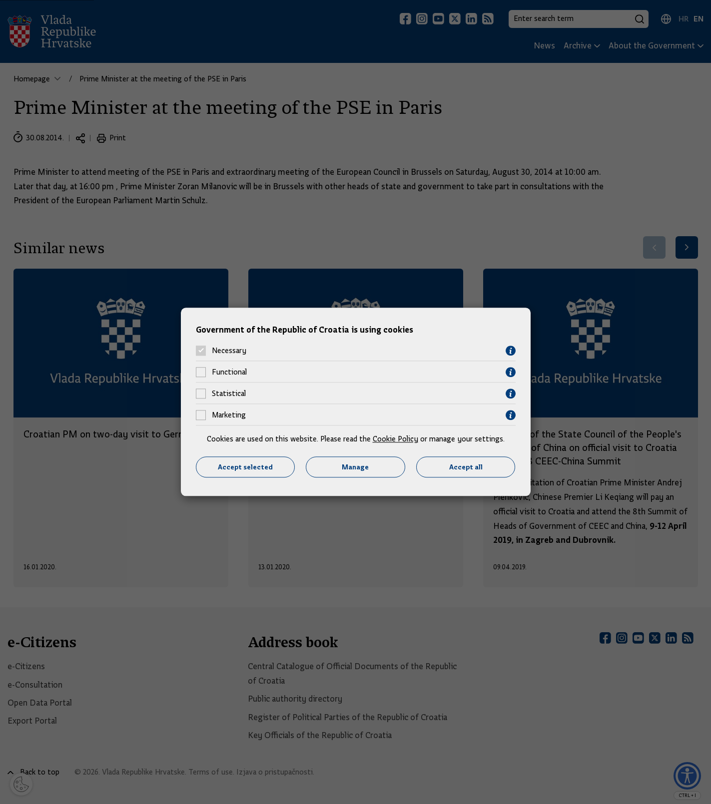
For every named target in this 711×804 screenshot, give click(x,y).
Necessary (229, 351)
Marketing (229, 415)
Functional (229, 372)
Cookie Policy (395, 438)
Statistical (229, 394)
